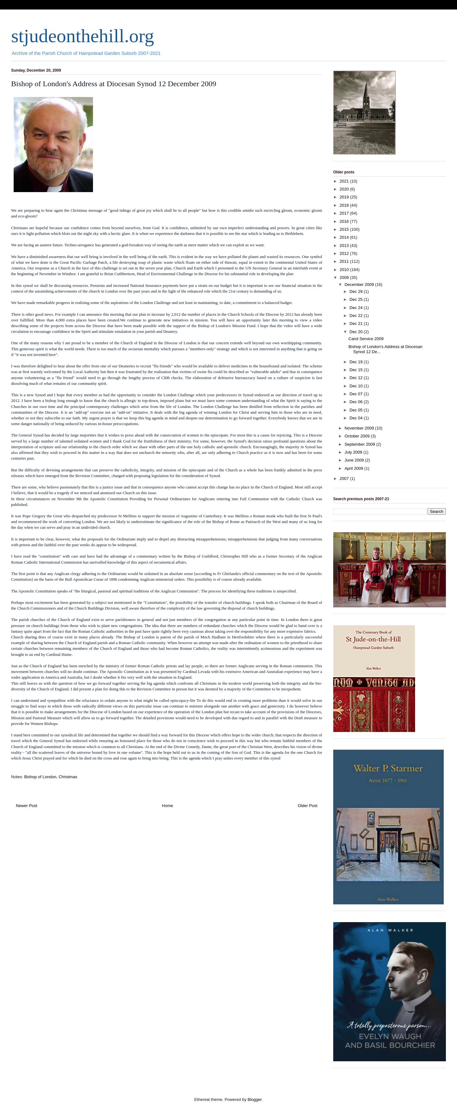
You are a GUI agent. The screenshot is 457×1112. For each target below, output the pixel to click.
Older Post (307, 805)
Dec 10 (356, 386)
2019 (345, 197)
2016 (345, 221)
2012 (345, 253)
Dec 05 (356, 410)
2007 (345, 478)
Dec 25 (356, 299)
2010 (345, 269)
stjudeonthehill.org (82, 35)
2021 (345, 181)
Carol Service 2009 (366, 338)
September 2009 (360, 444)
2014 (345, 237)
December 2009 (360, 284)
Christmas (68, 776)
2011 (345, 261)
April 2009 (354, 468)
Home (167, 805)
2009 (345, 277)
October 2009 (358, 436)
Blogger (255, 1099)
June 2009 (355, 460)
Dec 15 (356, 369)
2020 (345, 189)
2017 (345, 213)
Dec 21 (356, 323)
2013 (345, 245)
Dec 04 (356, 418)
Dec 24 (356, 307)
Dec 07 (356, 393)
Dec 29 (356, 291)
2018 (345, 205)
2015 (345, 229)
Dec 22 (356, 315)
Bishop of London (40, 776)
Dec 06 (356, 401)
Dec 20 (356, 331)
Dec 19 (356, 361)
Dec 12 (356, 377)
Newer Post (26, 805)
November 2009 (360, 428)
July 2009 (354, 452)
